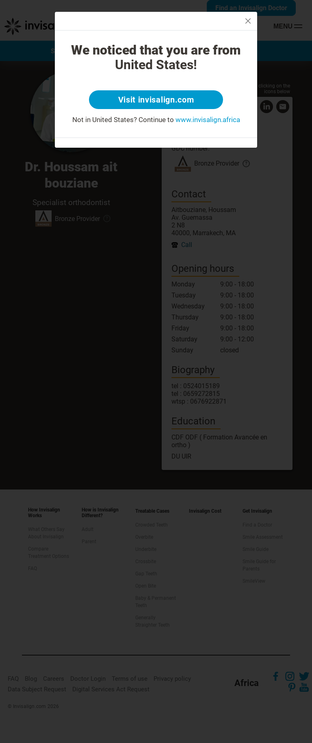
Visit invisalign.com (156, 100)
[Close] (248, 21)
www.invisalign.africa (208, 120)
